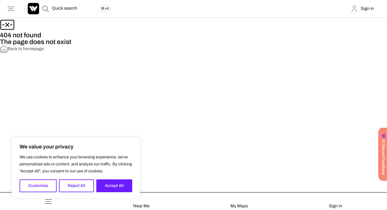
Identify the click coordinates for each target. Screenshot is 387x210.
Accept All (114, 185)
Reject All (76, 185)
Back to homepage (22, 49)
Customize (38, 185)
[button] (48, 201)
